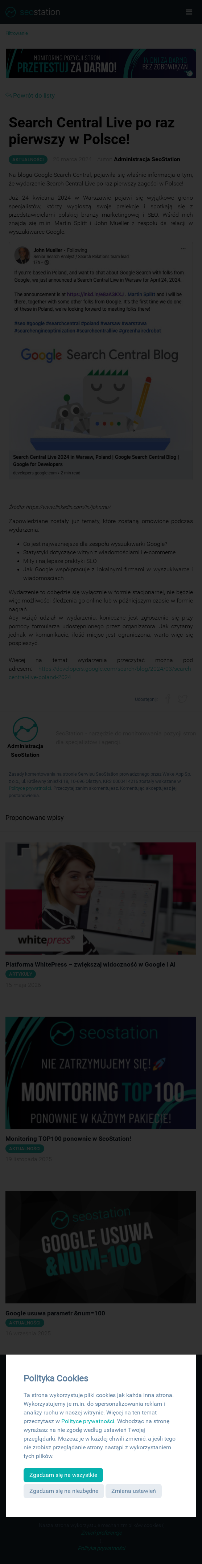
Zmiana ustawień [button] (133, 1490)
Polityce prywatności (87, 1421)
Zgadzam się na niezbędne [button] (63, 1490)
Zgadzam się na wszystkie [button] (63, 1474)
